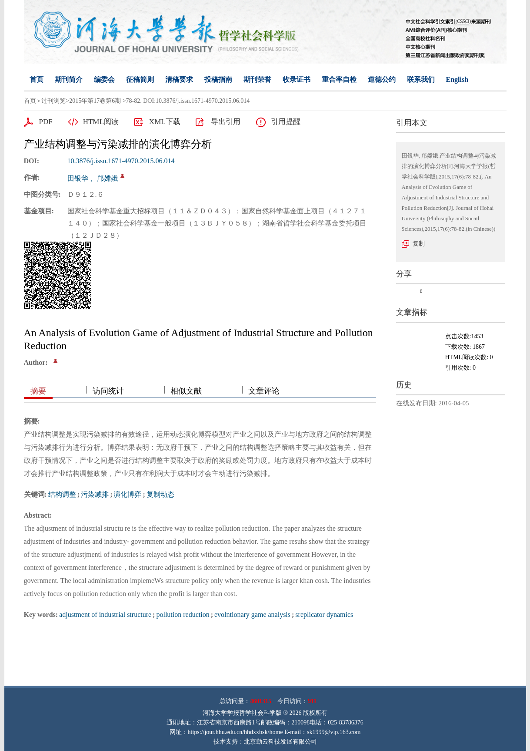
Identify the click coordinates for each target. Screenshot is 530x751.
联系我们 (421, 79)
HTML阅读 (101, 122)
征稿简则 (140, 79)
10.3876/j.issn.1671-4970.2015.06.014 (121, 161)
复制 (419, 243)
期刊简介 (69, 79)
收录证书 (296, 79)
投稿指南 (218, 79)
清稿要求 (179, 79)
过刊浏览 (53, 101)
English (457, 79)
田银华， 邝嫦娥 (92, 178)
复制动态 (160, 494)
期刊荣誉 (257, 79)
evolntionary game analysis (252, 614)
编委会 (104, 79)
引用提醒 (285, 122)
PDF (46, 122)
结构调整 (62, 494)
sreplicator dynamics (324, 614)
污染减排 (95, 494)
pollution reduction (182, 614)
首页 (36, 79)
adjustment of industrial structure (105, 614)
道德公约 (382, 79)
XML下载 (164, 122)
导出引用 (225, 122)
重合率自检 (339, 79)
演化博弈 (127, 494)
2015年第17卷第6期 (95, 101)
